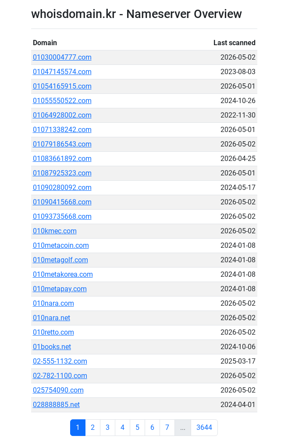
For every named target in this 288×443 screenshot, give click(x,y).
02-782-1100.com (60, 376)
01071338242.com (62, 129)
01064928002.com (62, 115)
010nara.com (53, 303)
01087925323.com (62, 173)
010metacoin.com (61, 245)
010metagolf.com (60, 260)
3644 (204, 427)
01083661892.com (62, 158)
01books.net (52, 347)
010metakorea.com (63, 274)
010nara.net (51, 318)
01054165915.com (62, 86)
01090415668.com (62, 202)
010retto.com (53, 332)
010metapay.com (60, 289)
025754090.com (58, 390)
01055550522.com (62, 100)
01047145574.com (62, 72)
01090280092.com (62, 187)
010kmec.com (55, 231)
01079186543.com (62, 144)
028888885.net (56, 404)
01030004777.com (62, 57)
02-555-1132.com (60, 361)
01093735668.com (62, 216)
